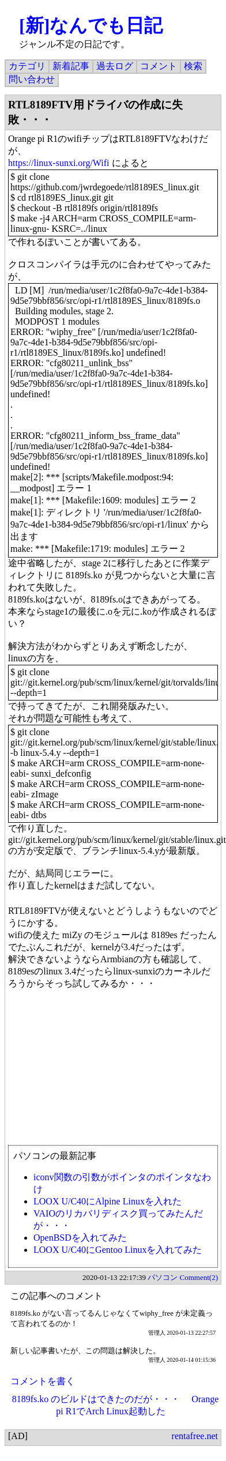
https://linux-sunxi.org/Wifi (59, 163)
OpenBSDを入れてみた (80, 1237)
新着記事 (70, 66)
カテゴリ (27, 66)
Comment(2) (199, 1277)
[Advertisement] (108, 1072)
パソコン (163, 1277)
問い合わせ (32, 79)
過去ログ (114, 66)
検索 (193, 66)
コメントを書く (42, 1381)
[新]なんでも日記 (91, 25)
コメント (158, 66)
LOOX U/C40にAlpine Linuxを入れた (107, 1201)
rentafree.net (195, 1436)
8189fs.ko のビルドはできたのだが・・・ (96, 1399)
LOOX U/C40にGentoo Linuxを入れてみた (117, 1250)
